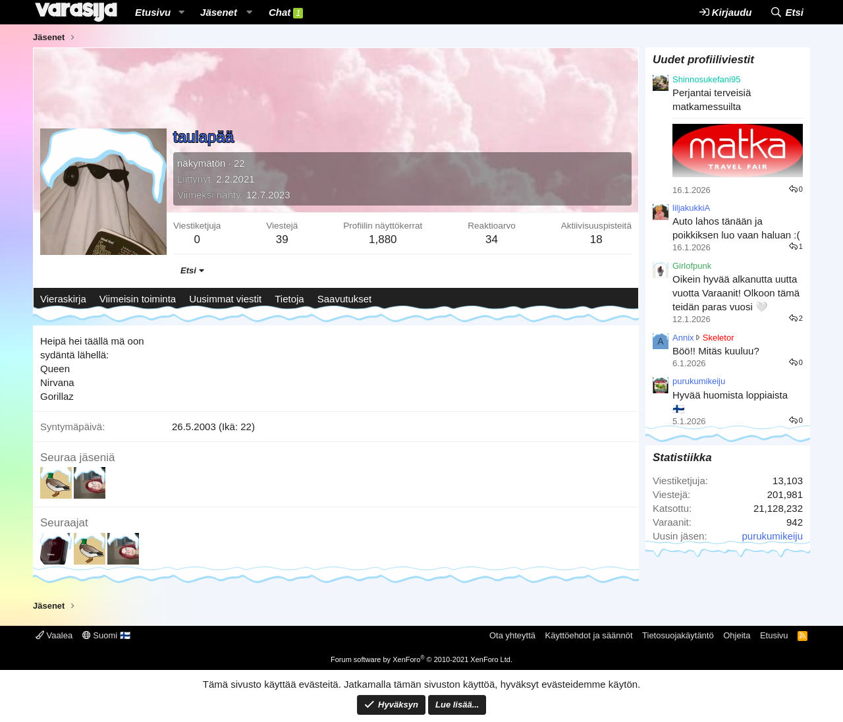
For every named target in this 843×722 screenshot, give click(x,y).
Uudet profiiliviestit (703, 59)
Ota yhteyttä (512, 635)
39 (282, 239)
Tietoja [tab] (289, 298)
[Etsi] (786, 12)
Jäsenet (218, 12)
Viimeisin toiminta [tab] (137, 298)
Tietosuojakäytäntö (678, 635)
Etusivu (153, 12)
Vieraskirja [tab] (63, 298)
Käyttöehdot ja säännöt (589, 635)
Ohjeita (736, 635)
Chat (286, 12)
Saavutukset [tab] (344, 298)
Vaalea (54, 635)
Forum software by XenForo (421, 659)
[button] (181, 12)
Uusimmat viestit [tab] (225, 298)
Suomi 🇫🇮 (106, 635)
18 (596, 239)
